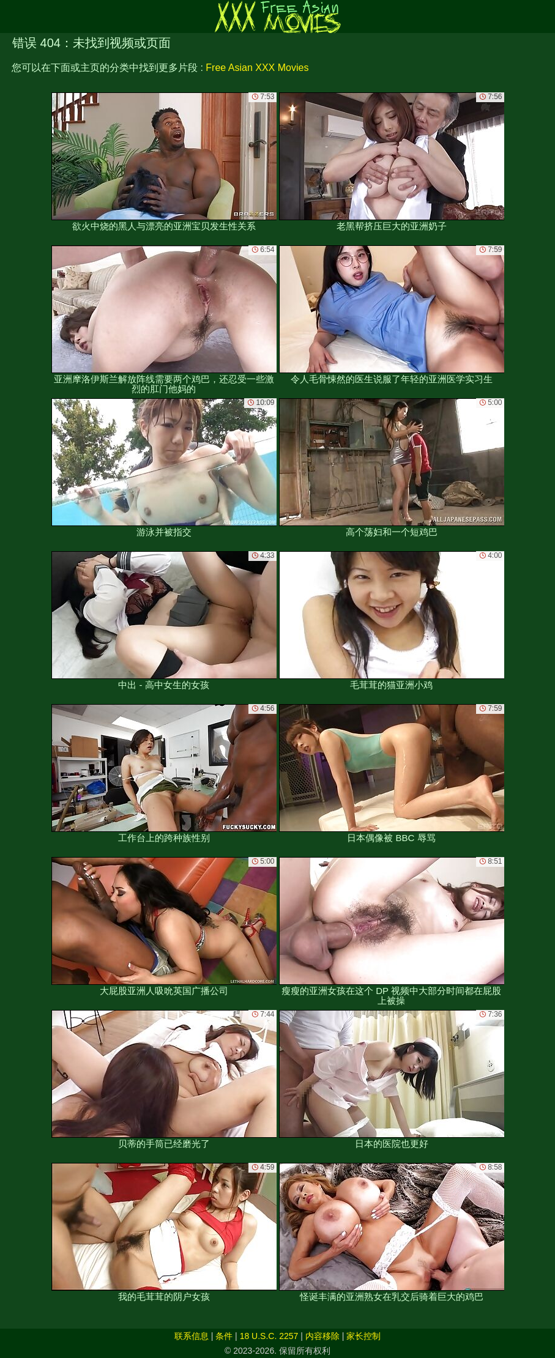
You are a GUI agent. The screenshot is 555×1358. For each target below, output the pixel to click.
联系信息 (191, 1336)
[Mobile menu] (11, 16)
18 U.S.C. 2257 (269, 1336)
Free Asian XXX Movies (257, 67)
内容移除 (322, 1336)
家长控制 (363, 1336)
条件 (224, 1336)
